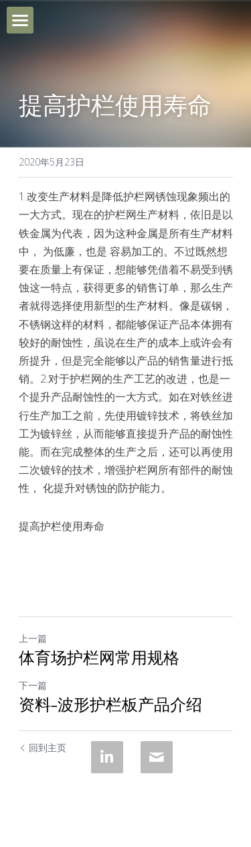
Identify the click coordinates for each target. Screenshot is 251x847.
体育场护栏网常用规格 (99, 659)
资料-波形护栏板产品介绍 (111, 706)
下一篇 (33, 685)
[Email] (157, 757)
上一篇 (33, 638)
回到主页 (42, 747)
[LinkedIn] (107, 757)
